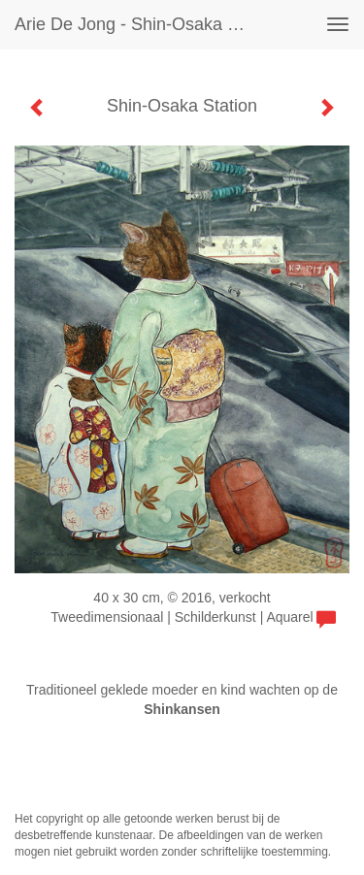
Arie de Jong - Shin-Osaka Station (139, 24)
